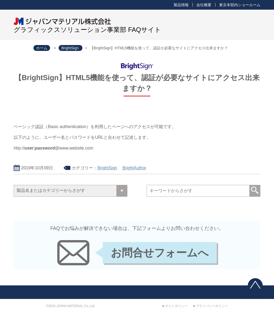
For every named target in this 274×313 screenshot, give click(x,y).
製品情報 (181, 5)
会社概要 (203, 5)
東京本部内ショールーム (239, 5)
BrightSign (107, 168)
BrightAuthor (134, 168)
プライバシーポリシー (212, 306)
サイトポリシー (176, 306)
